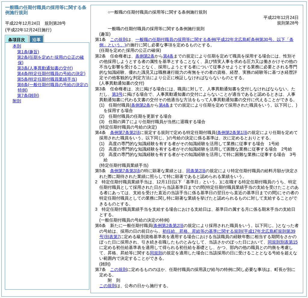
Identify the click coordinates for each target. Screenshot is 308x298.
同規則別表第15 (283, 242)
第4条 (168, 56)
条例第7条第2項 (125, 132)
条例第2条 (145, 56)
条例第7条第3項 (125, 170)
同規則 (156, 252)
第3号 (117, 94)
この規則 (118, 39)
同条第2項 (195, 170)
